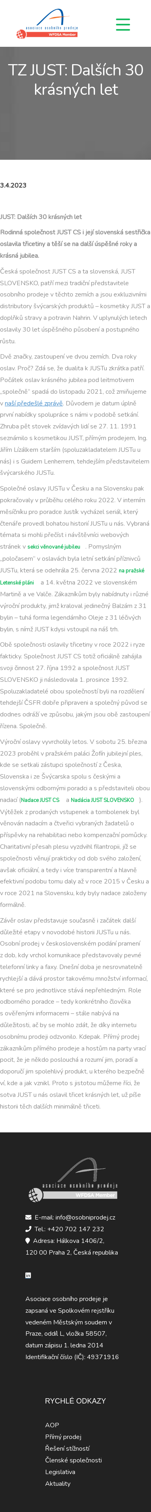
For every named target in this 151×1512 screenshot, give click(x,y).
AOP (52, 1425)
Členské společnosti (73, 1460)
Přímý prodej (63, 1437)
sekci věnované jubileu (53, 547)
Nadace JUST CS (40, 800)
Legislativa (60, 1472)
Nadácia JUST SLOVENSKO (102, 800)
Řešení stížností (67, 1448)
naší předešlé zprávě (34, 403)
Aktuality (57, 1483)
